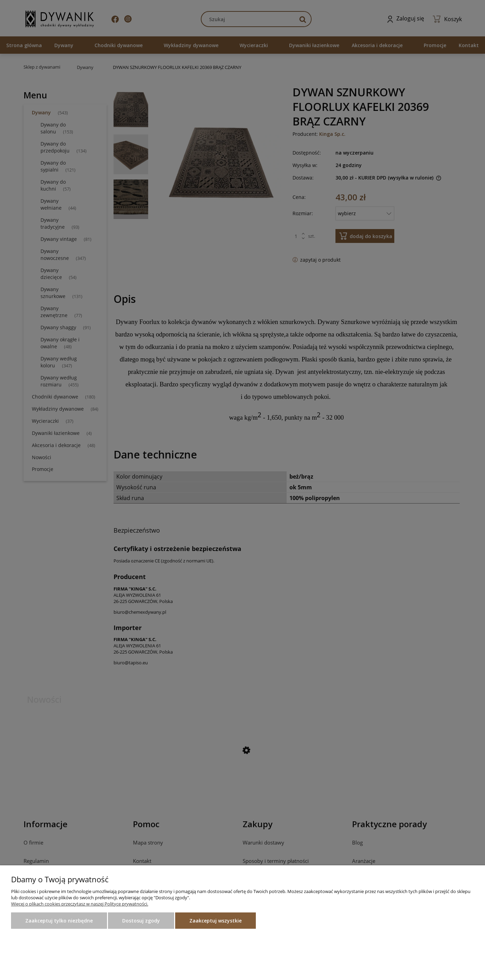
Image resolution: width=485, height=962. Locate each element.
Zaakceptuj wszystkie (215, 920)
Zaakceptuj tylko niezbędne (59, 920)
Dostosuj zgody (141, 920)
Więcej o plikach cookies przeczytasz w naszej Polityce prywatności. (79, 904)
